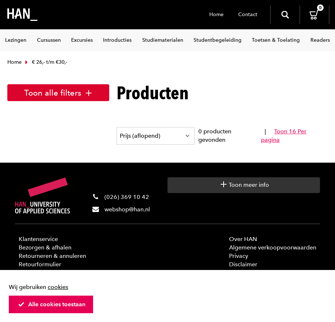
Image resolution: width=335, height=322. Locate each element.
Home (216, 14)
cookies (58, 287)
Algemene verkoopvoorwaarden (272, 247)
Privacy (238, 255)
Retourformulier (40, 264)
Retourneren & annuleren (52, 255)
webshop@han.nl (127, 209)
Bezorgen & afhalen (45, 247)
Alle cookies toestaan (51, 304)
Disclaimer (243, 264)
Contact (247, 14)
